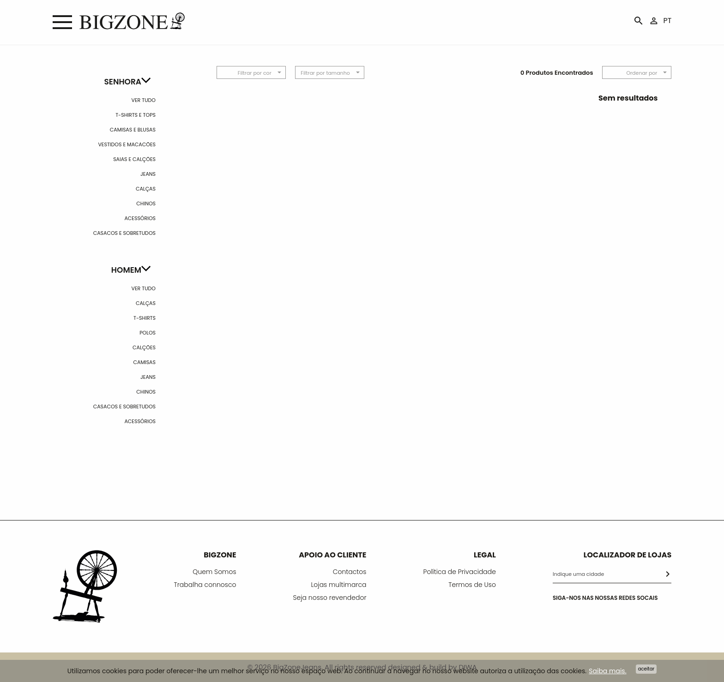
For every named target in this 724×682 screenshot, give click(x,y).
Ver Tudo (143, 100)
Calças (146, 188)
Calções (144, 347)
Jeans (148, 174)
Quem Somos (214, 571)
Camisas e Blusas (133, 129)
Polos (147, 332)
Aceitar (646, 668)
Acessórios (140, 218)
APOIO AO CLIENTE (332, 555)
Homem (126, 269)
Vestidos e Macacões (127, 144)
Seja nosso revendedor (330, 597)
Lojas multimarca (338, 584)
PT (668, 20)
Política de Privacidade (459, 571)
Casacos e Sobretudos (124, 233)
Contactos (350, 571)
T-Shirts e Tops (135, 115)
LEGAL (485, 555)
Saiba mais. (607, 671)
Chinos (146, 203)
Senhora (123, 81)
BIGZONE (220, 555)
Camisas (144, 362)
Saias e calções (134, 159)
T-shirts (144, 318)
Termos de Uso (472, 584)
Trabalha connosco (205, 584)
